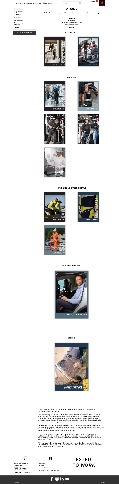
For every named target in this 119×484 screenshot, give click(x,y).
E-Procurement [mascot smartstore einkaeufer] (18, 20)
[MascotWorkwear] (52, 479)
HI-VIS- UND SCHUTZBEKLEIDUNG (72, 22)
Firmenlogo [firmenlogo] (17, 14)
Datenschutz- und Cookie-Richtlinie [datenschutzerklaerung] (49, 470)
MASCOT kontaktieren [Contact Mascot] (24, 32)
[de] (102, 3)
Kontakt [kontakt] (41, 465)
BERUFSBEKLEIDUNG (71, 25)
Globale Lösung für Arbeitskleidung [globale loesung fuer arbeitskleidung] (19, 23)
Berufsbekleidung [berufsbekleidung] (19, 9)
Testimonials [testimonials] (17, 17)
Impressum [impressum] (16, 482)
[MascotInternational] (67, 479)
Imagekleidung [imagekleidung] (18, 12)
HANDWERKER (71, 18)
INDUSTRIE (71, 20)
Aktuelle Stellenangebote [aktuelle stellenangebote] (46, 468)
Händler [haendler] (93, 1)
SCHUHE (71, 27)
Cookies (103, 482)
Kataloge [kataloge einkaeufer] (17, 27)
